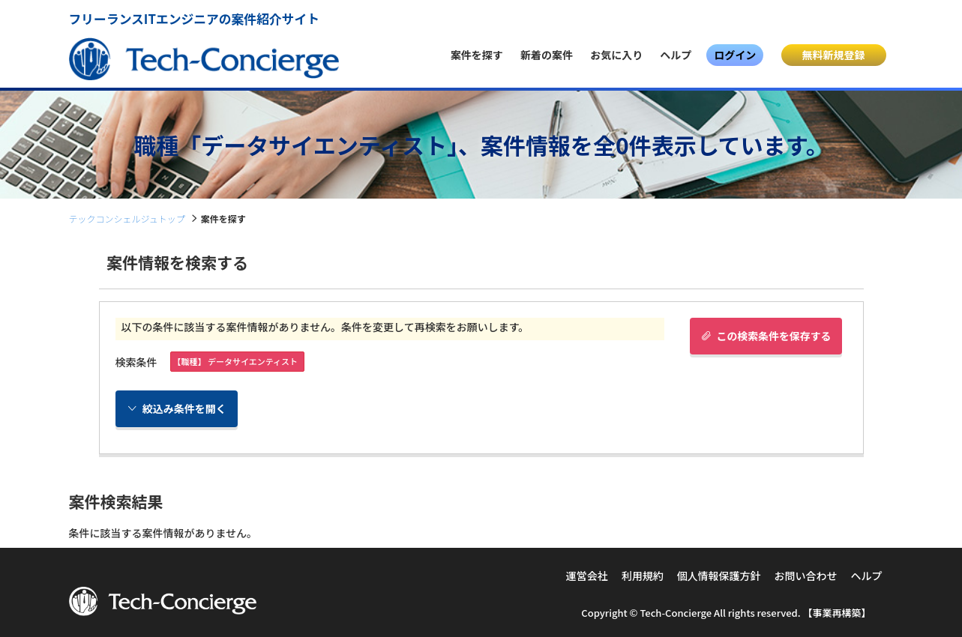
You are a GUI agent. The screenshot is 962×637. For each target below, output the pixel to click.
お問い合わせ (806, 575)
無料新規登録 (833, 54)
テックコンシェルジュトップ (127, 218)
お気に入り (616, 54)
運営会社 (587, 575)
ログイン (735, 54)
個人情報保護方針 (719, 575)
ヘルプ (675, 54)
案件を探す (477, 54)
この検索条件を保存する (765, 335)
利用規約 (643, 575)
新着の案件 (546, 54)
